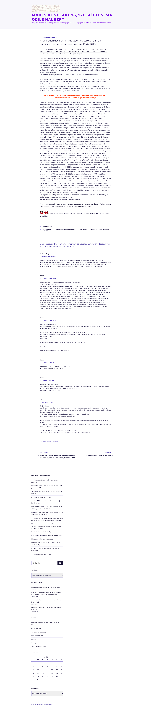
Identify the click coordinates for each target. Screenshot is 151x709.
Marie (42, 276)
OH (56, 38)
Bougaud (46, 229)
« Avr (37, 680)
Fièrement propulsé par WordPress (42, 704)
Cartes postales (36, 628)
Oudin (108, 229)
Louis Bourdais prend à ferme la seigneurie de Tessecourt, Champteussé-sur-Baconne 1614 (46, 526)
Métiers (33, 639)
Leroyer (102, 229)
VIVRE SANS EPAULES (38, 646)
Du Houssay (70, 229)
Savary (45, 231)
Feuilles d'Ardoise (36, 506)
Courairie (61, 229)
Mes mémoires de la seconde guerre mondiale (45, 587)
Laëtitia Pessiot (36, 486)
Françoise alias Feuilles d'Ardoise (41, 542)
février (79, 229)
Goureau (86, 229)
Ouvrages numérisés (37, 643)
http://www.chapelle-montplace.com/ (51, 368)
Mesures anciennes (37, 635)
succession (47, 226)
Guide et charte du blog (44, 497)
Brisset (53, 229)
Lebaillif (94, 229)
